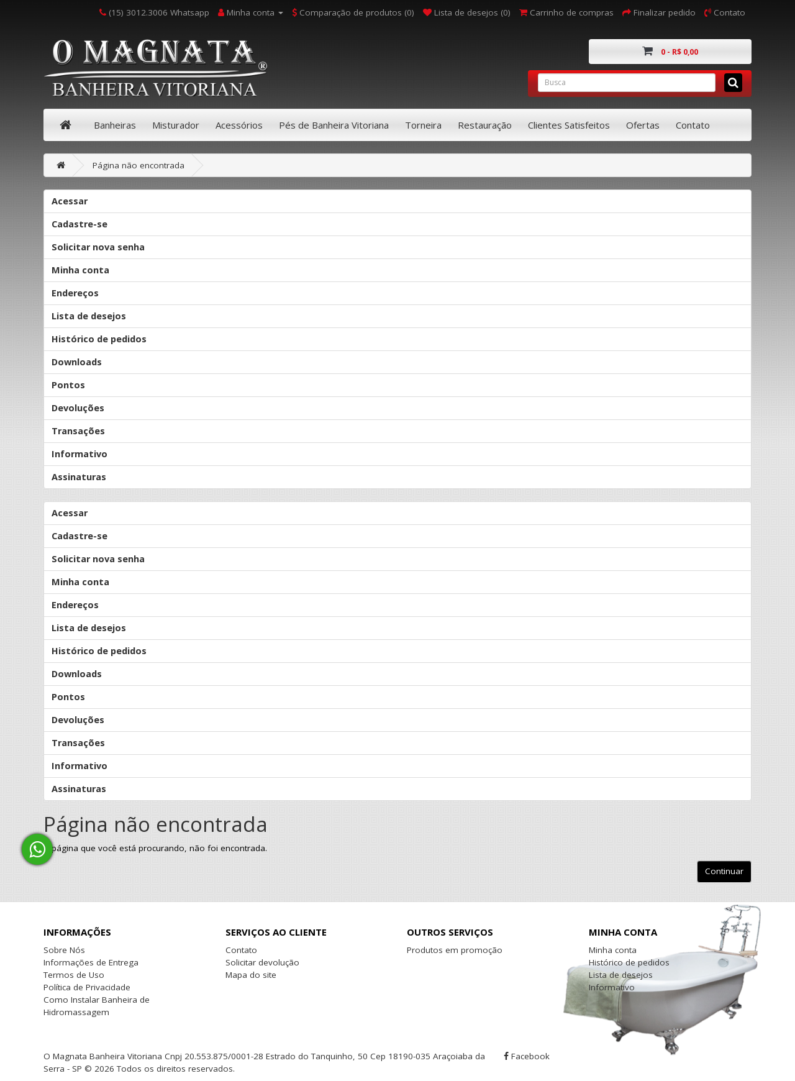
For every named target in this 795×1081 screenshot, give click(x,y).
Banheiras (115, 125)
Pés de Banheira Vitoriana (334, 125)
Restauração (485, 125)
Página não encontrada (138, 165)
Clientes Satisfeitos (569, 125)
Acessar (70, 201)
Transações (78, 431)
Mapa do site (250, 974)
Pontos (68, 385)
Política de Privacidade (86, 987)
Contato (693, 125)
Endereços (75, 293)
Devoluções (78, 408)
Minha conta (80, 270)
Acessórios (239, 125)
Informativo (79, 454)
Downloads (77, 362)
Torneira (423, 125)
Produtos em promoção (454, 950)
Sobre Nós (64, 950)
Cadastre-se (79, 224)
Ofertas (643, 125)
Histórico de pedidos (99, 339)
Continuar (724, 871)
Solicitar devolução (262, 962)
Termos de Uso (73, 974)
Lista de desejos (89, 316)
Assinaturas (79, 477)
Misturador (175, 125)
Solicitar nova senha (98, 247)
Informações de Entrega (91, 962)
